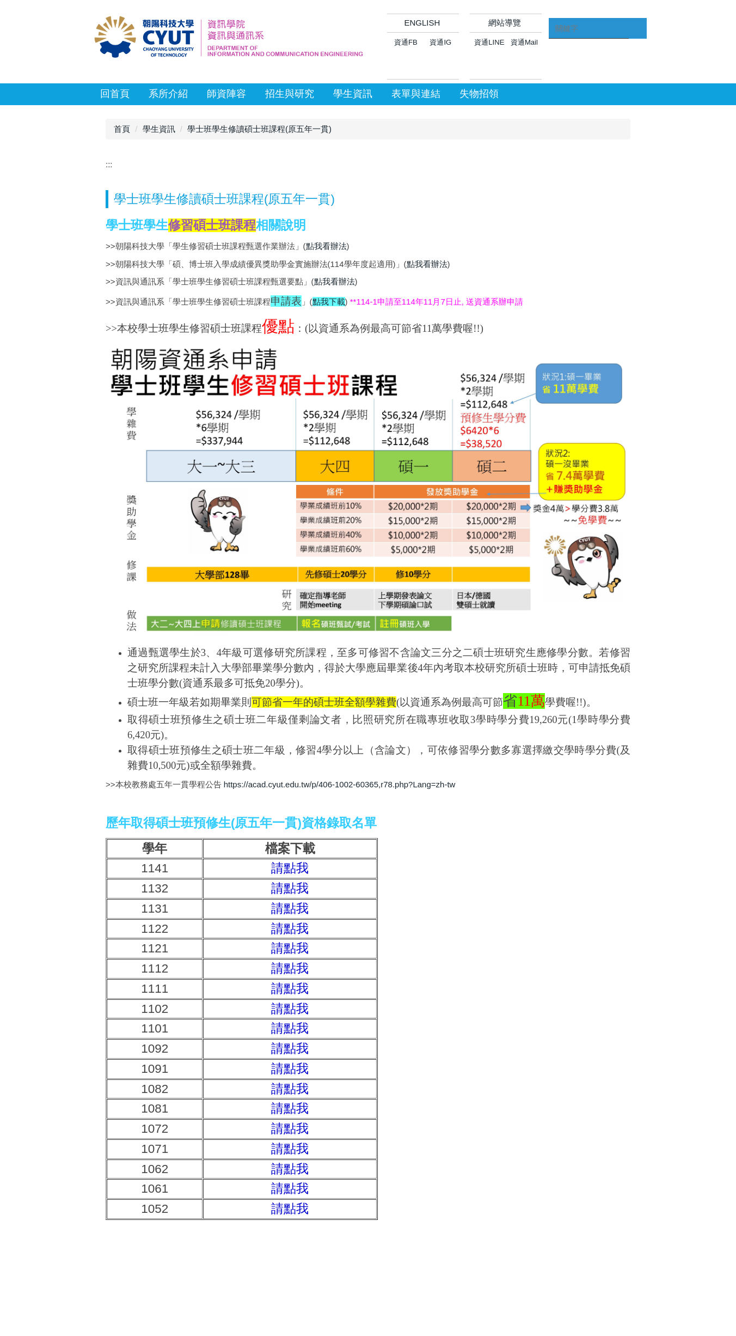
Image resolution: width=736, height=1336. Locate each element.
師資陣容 (226, 93)
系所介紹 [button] (168, 93)
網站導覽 (504, 22)
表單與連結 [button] (415, 93)
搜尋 (637, 33)
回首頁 (115, 93)
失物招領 (479, 93)
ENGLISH (422, 22)
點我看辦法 (326, 246)
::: (109, 164)
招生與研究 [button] (289, 93)
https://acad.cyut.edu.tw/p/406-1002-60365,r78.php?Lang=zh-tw (340, 784)
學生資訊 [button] (352, 93)
